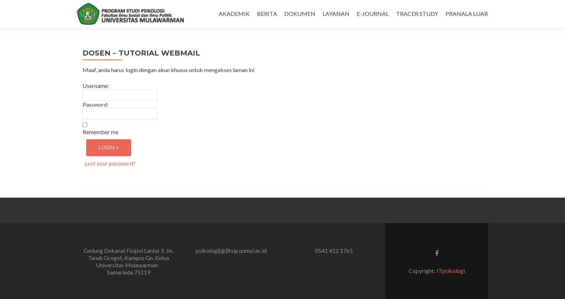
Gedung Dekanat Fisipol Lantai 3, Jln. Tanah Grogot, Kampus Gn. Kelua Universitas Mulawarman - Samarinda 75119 (129, 261)
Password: (95, 104)
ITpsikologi (450, 270)
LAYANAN (336, 13)
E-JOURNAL (373, 13)
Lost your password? (110, 163)
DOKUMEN (299, 13)
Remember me (101, 131)
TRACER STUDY (417, 13)
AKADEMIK (234, 13)
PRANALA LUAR (466, 13)
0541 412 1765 (334, 250)
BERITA (267, 13)
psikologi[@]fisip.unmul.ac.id (231, 250)
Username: (96, 85)
